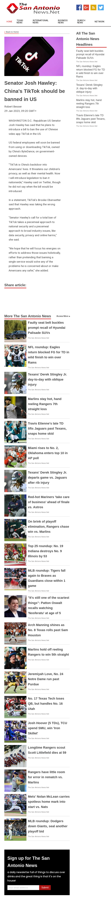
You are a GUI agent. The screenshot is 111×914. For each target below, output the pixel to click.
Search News (81, 21)
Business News (63, 21)
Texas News (20, 21)
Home (9, 22)
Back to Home (11, 32)
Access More (62, 316)
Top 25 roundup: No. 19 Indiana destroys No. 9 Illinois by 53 (45, 551)
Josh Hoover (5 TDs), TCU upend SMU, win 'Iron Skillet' (47, 728)
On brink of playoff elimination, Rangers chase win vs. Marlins (48, 526)
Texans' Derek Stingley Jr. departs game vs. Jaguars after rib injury (47, 477)
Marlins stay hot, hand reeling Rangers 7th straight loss (44, 404)
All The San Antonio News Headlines (87, 38)
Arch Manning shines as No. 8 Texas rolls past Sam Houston (48, 630)
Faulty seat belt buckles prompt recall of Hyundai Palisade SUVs (46, 328)
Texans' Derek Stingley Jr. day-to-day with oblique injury (47, 379)
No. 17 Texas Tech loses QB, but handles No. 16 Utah (46, 703)
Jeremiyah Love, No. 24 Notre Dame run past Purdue (45, 679)
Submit (45, 887)
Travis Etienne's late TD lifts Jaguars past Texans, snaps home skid (47, 428)
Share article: (15, 285)
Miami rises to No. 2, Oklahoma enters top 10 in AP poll (48, 453)
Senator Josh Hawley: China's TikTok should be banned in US (34, 91)
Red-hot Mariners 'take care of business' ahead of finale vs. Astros (49, 502)
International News (41, 21)
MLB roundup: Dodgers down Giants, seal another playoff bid (47, 826)
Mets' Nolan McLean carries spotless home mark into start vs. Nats (49, 802)
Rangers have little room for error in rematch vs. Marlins (46, 777)
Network (99, 22)
